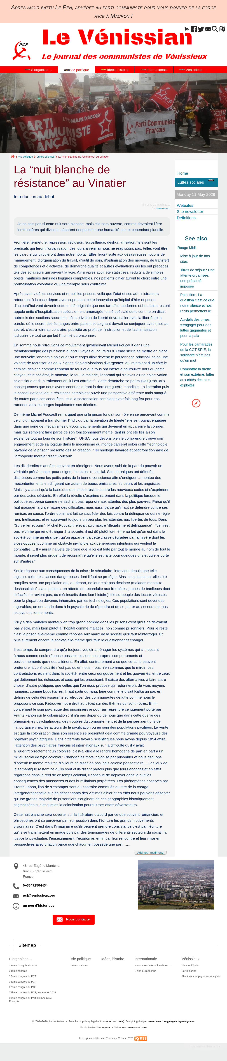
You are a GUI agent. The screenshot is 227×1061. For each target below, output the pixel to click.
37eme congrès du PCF (21, 988)
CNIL (103, 1022)
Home (182, 173)
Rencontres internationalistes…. (156, 966)
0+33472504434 (35, 885)
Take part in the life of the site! (201, 1048)
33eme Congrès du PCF (22, 966)
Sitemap (29, 945)
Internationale (151, 959)
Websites (185, 205)
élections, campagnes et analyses (202, 977)
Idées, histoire (115, 959)
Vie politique (25, 156)
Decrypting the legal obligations (181, 1022)
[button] (177, 29)
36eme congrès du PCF (21, 982)
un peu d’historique (39, 905)
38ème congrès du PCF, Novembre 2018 (31, 993)
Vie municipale (191, 966)
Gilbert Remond (161, 208)
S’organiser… (21, 959)
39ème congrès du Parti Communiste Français (29, 1000)
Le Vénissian (190, 971)
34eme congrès (17, 971)
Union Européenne (148, 971)
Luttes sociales (45, 156)
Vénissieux (194, 959)
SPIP (147, 1028)
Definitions (186, 217)
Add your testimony (147, 852)
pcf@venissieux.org (39, 895)
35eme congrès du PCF (21, 977)
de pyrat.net (104, 1028)
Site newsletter (190, 211)
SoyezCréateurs (128, 1028)
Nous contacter (73, 920)
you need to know (150, 1022)
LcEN (115, 1022)
